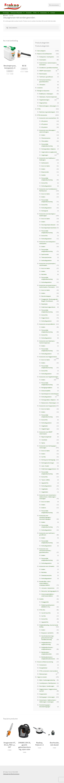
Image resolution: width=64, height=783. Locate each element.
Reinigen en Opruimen (43, 90)
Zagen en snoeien (42, 677)
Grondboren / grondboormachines (48, 67)
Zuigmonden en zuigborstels (49, 152)
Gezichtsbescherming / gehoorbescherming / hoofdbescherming (47, 637)
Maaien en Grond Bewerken (44, 53)
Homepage (6, 12)
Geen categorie (41, 51)
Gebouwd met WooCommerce (11, 774)
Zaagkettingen (45, 429)
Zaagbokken (44, 492)
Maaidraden (44, 304)
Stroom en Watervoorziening (45, 662)
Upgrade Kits (44, 483)
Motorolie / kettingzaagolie (48, 591)
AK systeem (44, 121)
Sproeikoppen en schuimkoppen (50, 394)
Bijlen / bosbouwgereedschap (47, 680)
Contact (52, 12)
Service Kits (44, 183)
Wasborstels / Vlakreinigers (48, 403)
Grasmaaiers (42, 60)
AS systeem (44, 127)
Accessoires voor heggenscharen (48, 356)
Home (6, 15)
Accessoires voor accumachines (47, 118)
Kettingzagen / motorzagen (47, 697)
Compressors (42, 665)
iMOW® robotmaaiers (45, 70)
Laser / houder (45, 466)
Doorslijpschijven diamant (48, 225)
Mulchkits (44, 274)
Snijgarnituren (45, 318)
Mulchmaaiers (43, 74)
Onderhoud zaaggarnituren (48, 469)
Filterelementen (45, 138)
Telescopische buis (46, 257)
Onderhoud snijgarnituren (48, 307)
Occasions (28, 12)
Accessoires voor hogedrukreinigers (48, 377)
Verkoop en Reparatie (16, 12)
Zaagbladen (44, 426)
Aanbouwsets (45, 163)
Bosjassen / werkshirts (47, 633)
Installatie (44, 440)
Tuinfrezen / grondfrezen (46, 77)
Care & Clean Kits (46, 613)
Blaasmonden (45, 172)
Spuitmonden (45, 254)
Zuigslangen (44, 155)
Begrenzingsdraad (46, 437)
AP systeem (44, 124)
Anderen (43, 507)
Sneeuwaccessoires (46, 575)
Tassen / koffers (45, 480)
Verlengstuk (44, 211)
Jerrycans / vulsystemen (47, 588)
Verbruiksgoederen (46, 186)
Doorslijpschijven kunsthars (48, 228)
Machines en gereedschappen (47, 112)
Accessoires (43, 12)
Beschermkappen (46, 296)
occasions (40, 87)
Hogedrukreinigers (44, 100)
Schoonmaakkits (45, 390)
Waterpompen (43, 674)
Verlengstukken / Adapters (48, 149)
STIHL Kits (42, 610)
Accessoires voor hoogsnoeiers (47, 406)
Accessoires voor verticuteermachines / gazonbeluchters (45, 550)
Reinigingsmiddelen (46, 387)
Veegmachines (43, 103)
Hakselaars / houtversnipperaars (48, 97)
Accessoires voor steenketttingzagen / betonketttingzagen (45, 517)
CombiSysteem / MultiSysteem (47, 683)
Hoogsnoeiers (43, 694)
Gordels (43, 175)
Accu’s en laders (45, 450)
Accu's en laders (45, 166)
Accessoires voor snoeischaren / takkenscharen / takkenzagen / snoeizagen (47, 496)
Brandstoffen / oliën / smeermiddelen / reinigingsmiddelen (45, 583)
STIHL (35, 12)
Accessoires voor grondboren (47, 324)
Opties (43, 443)
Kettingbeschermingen (47, 463)
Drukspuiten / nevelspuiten (46, 57)
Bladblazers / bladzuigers (46, 94)
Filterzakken (44, 141)
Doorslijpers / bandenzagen (46, 686)
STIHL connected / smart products (48, 671)
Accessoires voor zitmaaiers (46, 566)
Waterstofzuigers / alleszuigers (47, 106)
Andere (43, 135)
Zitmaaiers (42, 84)
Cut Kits (43, 457)
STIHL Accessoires (42, 115)
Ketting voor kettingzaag (48, 460)
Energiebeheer (43, 668)
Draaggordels (45, 602)
